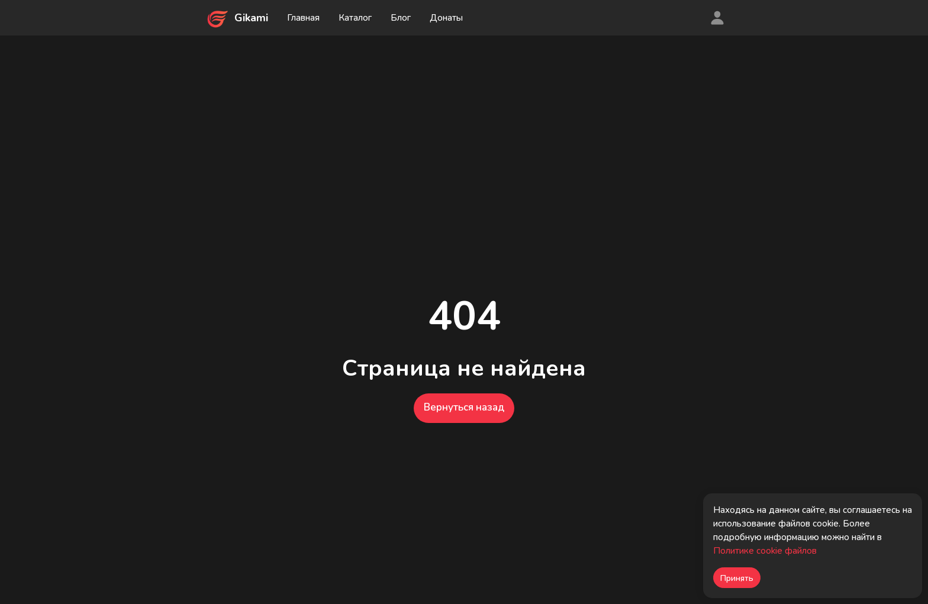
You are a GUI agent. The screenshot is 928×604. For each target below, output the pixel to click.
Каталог (355, 18)
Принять (736, 578)
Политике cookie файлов (765, 551)
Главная (303, 18)
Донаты (446, 18)
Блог (401, 18)
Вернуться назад (464, 407)
